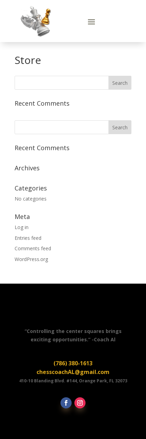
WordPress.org (31, 259)
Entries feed (28, 238)
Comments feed (33, 248)
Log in (22, 227)
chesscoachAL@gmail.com (73, 372)
